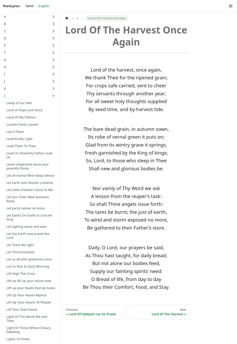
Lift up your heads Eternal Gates (30, 288)
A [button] (5, 17)
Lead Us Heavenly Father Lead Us (29, 155)
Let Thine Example (20, 252)
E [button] (5, 45)
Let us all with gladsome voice (29, 259)
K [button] (5, 88)
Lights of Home (18, 339)
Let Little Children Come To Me (29, 190)
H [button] (5, 67)
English (43, 6)
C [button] (5, 31)
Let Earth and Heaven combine (29, 182)
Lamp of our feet (19, 103)
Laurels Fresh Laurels (22, 124)
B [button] (5, 24)
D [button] (5, 38)
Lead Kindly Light (19, 139)
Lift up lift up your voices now (28, 281)
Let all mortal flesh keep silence (30, 175)
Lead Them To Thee (21, 146)
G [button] (5, 60)
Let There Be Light (20, 245)
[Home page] (67, 18)
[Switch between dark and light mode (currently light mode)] (230, 6)
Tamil (29, 6)
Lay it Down (15, 131)
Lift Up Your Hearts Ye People (28, 302)
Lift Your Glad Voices (21, 309)
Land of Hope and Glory (24, 110)
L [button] (5, 96)
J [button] (4, 81)
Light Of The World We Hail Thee (26, 318)
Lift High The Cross (20, 273)
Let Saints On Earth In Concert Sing (29, 217)
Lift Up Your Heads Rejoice (26, 295)
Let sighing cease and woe (26, 226)
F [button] (5, 52)
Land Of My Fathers (21, 117)
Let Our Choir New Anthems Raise (27, 199)
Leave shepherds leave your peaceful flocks (27, 166)
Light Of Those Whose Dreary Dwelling (28, 330)
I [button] (4, 74)
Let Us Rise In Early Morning (27, 266)
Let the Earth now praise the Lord (27, 236)
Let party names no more (25, 208)
